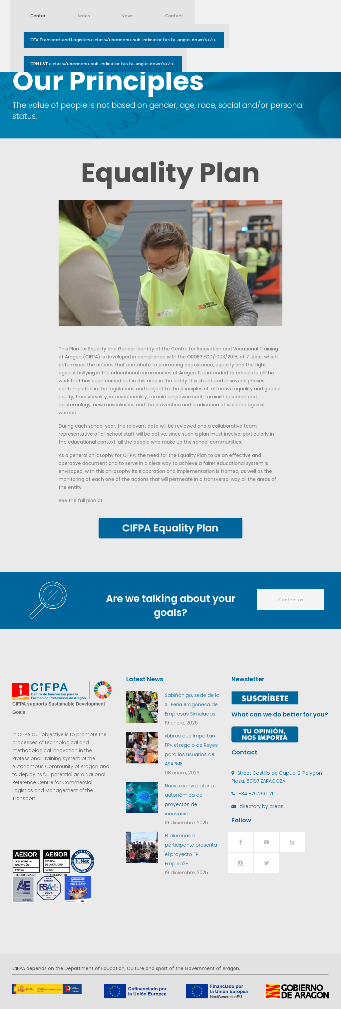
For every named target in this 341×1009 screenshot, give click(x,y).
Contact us (290, 600)
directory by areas (261, 806)
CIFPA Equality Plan (170, 528)
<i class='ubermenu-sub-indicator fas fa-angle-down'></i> (127, 40)
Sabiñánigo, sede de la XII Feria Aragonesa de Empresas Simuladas (192, 704)
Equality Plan (170, 172)
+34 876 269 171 (255, 793)
